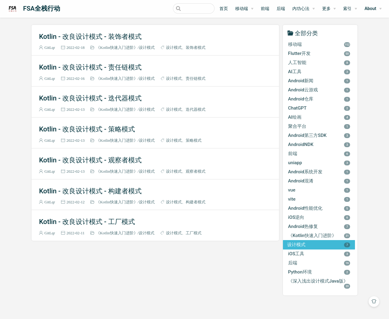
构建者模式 (195, 202)
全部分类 (306, 33)
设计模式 (147, 47)
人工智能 (319, 62)
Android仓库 (319, 99)
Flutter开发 (319, 53)
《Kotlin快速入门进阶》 (117, 47)
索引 (347, 8)
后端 (281, 8)
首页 (223, 8)
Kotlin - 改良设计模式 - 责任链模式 (90, 67)
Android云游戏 (319, 90)
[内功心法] (303, 8)
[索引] (350, 8)
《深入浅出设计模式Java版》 (319, 283)
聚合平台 (319, 126)
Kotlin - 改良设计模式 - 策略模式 (87, 129)
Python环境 (319, 272)
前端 (265, 8)
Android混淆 (319, 181)
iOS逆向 (319, 217)
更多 (326, 8)
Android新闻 (319, 80)
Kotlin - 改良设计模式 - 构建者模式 (90, 191)
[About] (373, 8)
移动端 (241, 8)
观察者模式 (195, 171)
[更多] (329, 8)
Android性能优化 (319, 208)
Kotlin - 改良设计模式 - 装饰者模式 (90, 36)
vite (319, 199)
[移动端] (244, 8)
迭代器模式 (195, 109)
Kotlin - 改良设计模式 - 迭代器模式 (90, 98)
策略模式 (193, 140)
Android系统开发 (319, 172)
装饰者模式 (195, 47)
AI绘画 (319, 117)
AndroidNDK (319, 144)
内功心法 (300, 8)
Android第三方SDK (319, 135)
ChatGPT (319, 108)
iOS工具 (319, 253)
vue (319, 190)
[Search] (184, 8)
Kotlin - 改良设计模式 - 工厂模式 (87, 222)
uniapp (319, 162)
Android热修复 (319, 226)
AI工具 (319, 71)
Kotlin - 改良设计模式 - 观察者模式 (90, 160)
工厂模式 (193, 233)
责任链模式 (195, 78)
